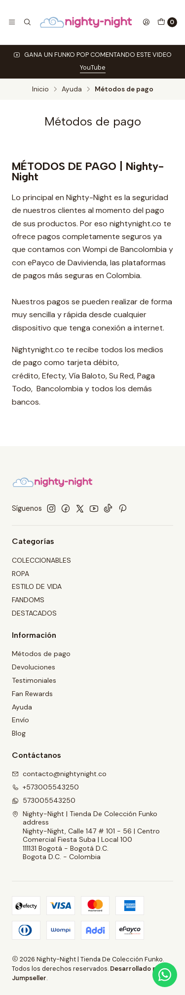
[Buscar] (27, 22)
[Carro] (167, 22)
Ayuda (72, 89)
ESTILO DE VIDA (37, 586)
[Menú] (12, 22)
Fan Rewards (32, 693)
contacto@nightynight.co (59, 773)
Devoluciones (33, 667)
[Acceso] (146, 22)
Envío (20, 719)
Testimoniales (34, 680)
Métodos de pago (41, 653)
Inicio (40, 89)
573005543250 (43, 800)
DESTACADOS (34, 613)
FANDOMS (28, 599)
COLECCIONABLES (41, 560)
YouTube (93, 67)
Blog (19, 733)
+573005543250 (45, 787)
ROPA (20, 573)
